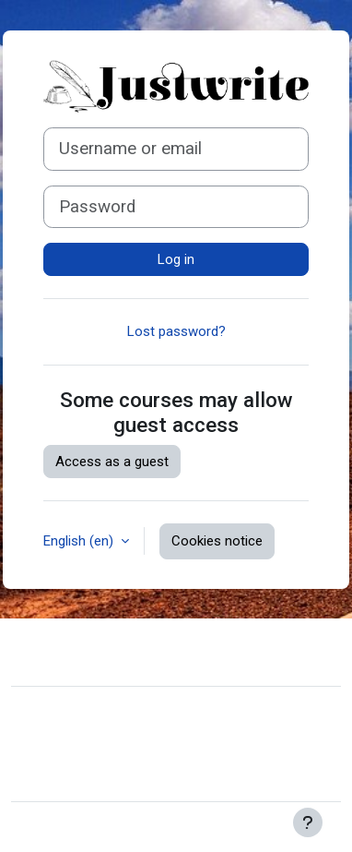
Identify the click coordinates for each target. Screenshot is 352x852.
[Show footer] (308, 822)
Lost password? (176, 331)
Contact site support (113, 650)
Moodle (123, 827)
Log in (176, 259)
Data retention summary (99, 747)
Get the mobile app (83, 775)
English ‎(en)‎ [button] (80, 541)
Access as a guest (112, 461)
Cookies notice (217, 541)
